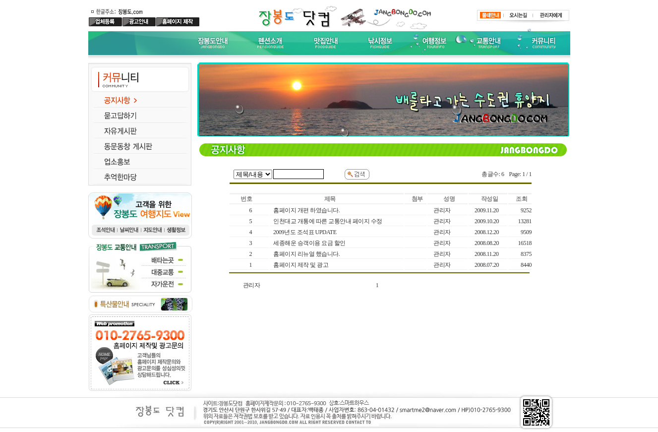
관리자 (251, 285)
